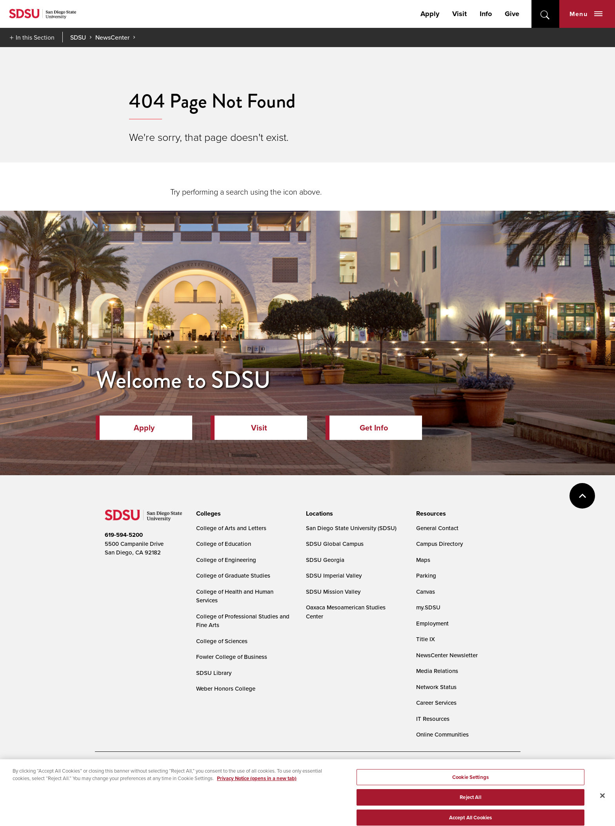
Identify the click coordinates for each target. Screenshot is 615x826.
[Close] (602, 801)
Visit (459, 14)
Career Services (436, 702)
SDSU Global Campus (335, 544)
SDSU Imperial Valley (334, 575)
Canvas (425, 591)
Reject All (470, 802)
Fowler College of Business (231, 657)
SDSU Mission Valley (333, 591)
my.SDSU (428, 607)
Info (486, 14)
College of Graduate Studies (233, 575)
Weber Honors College (225, 688)
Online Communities (442, 734)
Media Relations (437, 671)
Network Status (436, 687)
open (545, 14)
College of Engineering (226, 560)
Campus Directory (439, 544)
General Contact (437, 528)
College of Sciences (221, 641)
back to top (582, 496)
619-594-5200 (124, 535)
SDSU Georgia (325, 560)
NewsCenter (112, 37)
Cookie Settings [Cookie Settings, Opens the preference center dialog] (470, 782)
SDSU (78, 37)
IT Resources (432, 719)
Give (512, 14)
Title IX (425, 639)
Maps (423, 560)
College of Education (223, 544)
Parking (426, 575)
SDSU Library (213, 673)
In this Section (35, 37)
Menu (586, 13)
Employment (432, 623)
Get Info (374, 428)
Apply (429, 14)
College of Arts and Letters (231, 528)
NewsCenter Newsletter (447, 655)
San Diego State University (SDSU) (351, 528)
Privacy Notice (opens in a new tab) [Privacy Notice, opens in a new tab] (257, 784)
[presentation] (207, 513)
